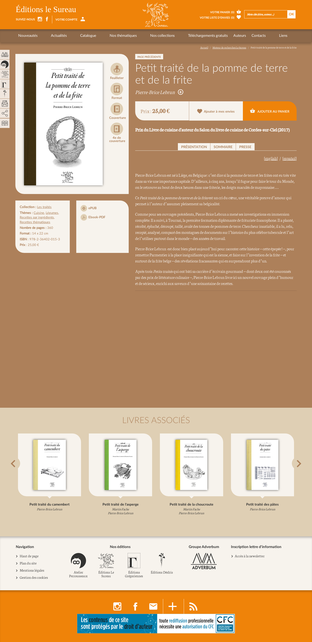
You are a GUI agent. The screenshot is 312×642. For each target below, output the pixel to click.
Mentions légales (32, 570)
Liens (236, 35)
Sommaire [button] (223, 147)
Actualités (51, 35)
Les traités (44, 207)
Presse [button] (245, 147)
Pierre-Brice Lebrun (159, 92)
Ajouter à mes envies (216, 111)
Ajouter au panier (269, 110)
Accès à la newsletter (250, 555)
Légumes (52, 213)
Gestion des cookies (34, 577)
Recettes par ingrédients (37, 217)
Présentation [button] (194, 147)
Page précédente (149, 57)
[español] (290, 158)
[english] (271, 158)
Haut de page (29, 556)
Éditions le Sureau (46, 9)
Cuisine (39, 213)
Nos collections (131, 35)
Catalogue (73, 35)
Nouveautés (27, 35)
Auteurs (200, 35)
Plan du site (28, 563)
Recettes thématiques (35, 222)
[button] (21, 474)
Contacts (220, 35)
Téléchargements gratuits (169, 35)
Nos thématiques (99, 35)
